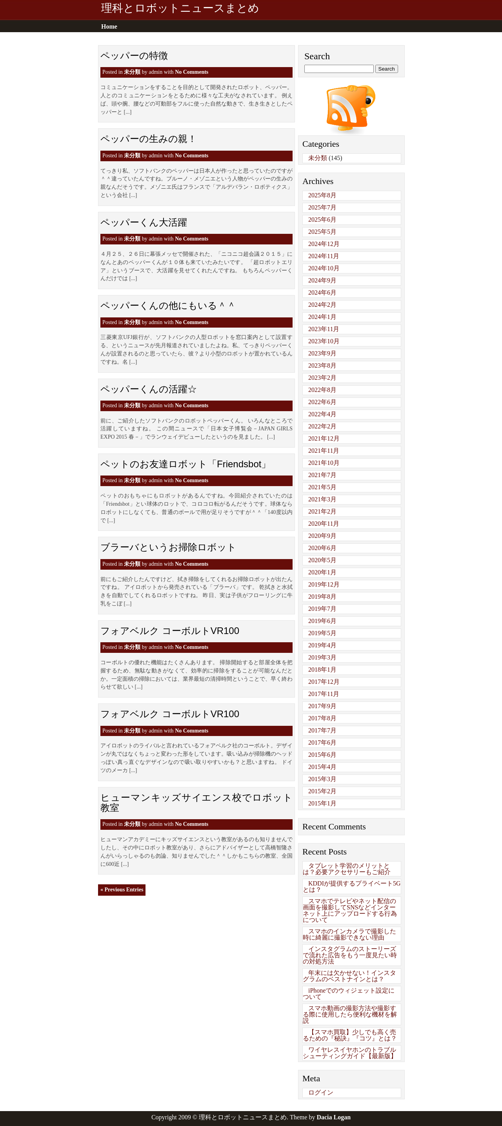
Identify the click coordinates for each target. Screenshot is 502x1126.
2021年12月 (324, 438)
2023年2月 (322, 377)
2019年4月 (322, 645)
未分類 (132, 72)
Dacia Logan (333, 1117)
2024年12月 (324, 244)
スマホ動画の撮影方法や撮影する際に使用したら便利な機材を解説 (350, 1014)
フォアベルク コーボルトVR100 (169, 630)
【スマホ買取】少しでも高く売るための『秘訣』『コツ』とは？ (350, 1035)
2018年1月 (322, 669)
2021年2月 (322, 511)
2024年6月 (322, 292)
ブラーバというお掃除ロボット (168, 547)
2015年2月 (322, 791)
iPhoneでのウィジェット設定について (349, 993)
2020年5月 (322, 560)
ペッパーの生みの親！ (148, 138)
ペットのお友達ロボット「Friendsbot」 (185, 464)
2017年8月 (322, 718)
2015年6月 (322, 754)
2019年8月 (322, 596)
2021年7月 (322, 475)
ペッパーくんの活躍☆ (148, 389)
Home (109, 26)
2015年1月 (322, 803)
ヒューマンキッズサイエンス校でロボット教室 (196, 802)
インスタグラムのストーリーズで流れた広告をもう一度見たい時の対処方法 (350, 955)
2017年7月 (322, 730)
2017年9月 (322, 706)
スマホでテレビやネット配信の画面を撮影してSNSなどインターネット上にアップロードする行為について (350, 910)
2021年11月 (323, 450)
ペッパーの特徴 (134, 55)
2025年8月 (322, 195)
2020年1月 (322, 572)
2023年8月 (322, 365)
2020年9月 (322, 535)
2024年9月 (322, 280)
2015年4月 (322, 766)
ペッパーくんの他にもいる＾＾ (168, 305)
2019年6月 (322, 621)
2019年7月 (322, 608)
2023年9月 (322, 353)
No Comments (191, 72)
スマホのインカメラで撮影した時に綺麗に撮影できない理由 (349, 934)
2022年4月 (322, 414)
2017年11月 (323, 694)
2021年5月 (322, 487)
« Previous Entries (121, 890)
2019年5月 (322, 633)
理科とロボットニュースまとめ (180, 8)
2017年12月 (324, 681)
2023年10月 (324, 341)
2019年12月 (324, 584)
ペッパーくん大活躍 (143, 222)
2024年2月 (322, 304)
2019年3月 (322, 657)
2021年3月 (322, 499)
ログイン (320, 1092)
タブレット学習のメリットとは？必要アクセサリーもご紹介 (347, 868)
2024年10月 (324, 268)
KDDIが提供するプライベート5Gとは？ (352, 886)
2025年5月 (322, 231)
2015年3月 (322, 779)
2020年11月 (323, 523)
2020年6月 (322, 548)
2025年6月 (322, 219)
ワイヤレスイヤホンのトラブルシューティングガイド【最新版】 (350, 1052)
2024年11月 (323, 256)
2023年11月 (323, 329)
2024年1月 (322, 316)
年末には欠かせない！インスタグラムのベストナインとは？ (349, 975)
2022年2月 (322, 426)
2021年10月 (324, 462)
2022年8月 (322, 389)
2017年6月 (322, 742)
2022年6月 (322, 402)
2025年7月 (322, 207)
